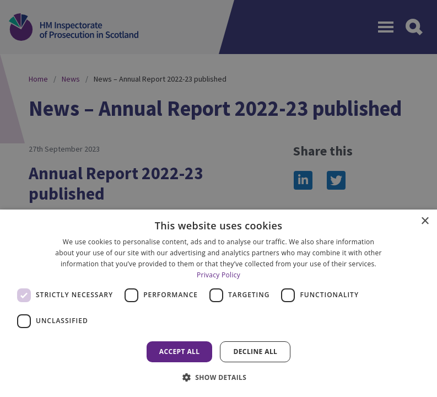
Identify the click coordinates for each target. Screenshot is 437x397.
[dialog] (218, 303)
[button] (219, 377)
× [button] (424, 221)
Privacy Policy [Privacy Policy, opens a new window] (218, 275)
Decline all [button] (255, 351)
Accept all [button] (179, 351)
